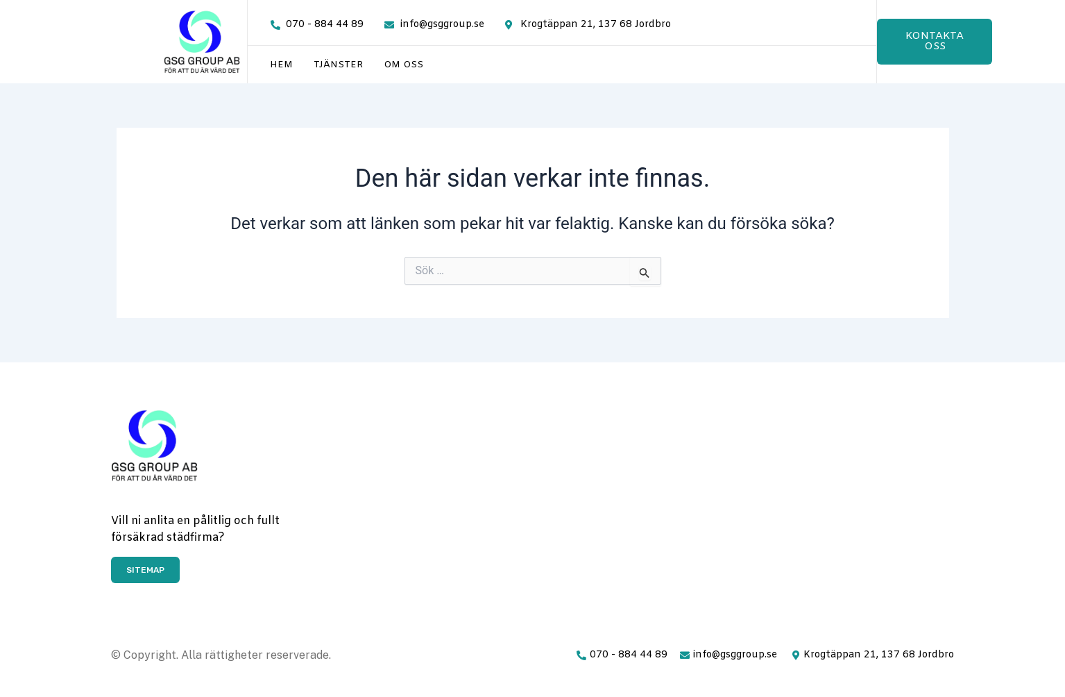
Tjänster (338, 65)
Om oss (403, 65)
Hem (281, 65)
